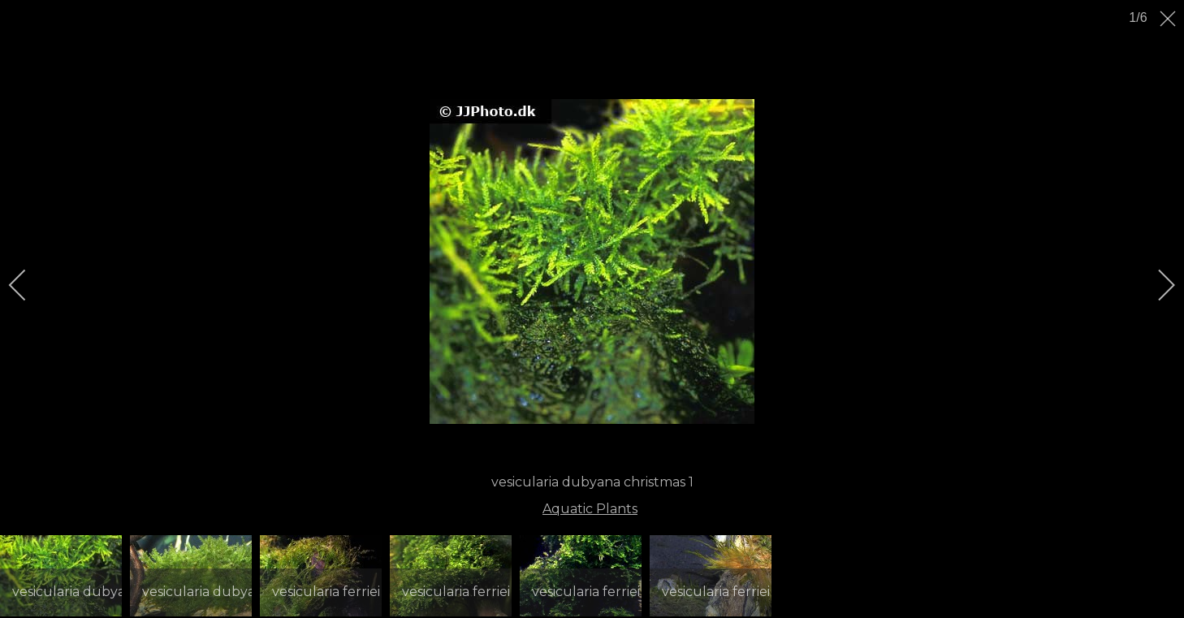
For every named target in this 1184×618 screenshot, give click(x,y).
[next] (1155, 285)
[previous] (28, 285)
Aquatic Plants (589, 508)
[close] (1169, 19)
